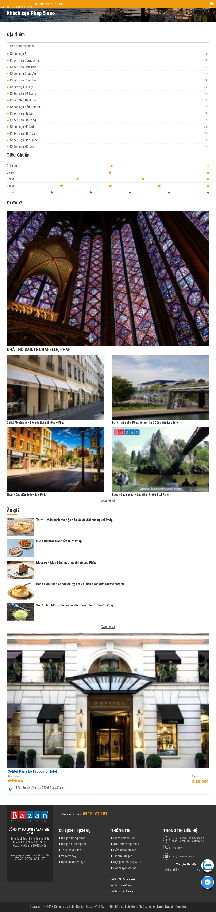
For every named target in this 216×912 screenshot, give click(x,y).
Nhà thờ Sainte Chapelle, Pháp (39, 349)
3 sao (108, 179)
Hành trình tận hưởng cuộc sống (16, 7)
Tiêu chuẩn (14, 776)
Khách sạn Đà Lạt (21, 87)
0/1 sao (108, 166)
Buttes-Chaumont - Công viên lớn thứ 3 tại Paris (140, 494)
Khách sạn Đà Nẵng (23, 94)
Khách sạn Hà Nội (22, 127)
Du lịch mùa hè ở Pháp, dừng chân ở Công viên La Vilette (145, 422)
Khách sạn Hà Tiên (22, 134)
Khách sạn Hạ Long (23, 120)
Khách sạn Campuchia (25, 60)
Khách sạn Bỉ (18, 54)
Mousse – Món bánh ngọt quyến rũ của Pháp (66, 563)
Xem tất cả (108, 501)
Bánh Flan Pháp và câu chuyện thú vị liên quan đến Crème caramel (81, 584)
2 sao (108, 172)
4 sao (108, 186)
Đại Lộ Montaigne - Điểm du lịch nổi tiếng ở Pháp (35, 422)
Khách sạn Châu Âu (23, 74)
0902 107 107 (179, 847)
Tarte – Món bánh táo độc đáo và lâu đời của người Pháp (74, 520)
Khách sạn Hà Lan (22, 113)
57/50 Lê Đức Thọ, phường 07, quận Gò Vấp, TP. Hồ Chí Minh (188, 839)
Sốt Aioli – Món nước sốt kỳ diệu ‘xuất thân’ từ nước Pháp (75, 605)
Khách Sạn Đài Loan (23, 100)
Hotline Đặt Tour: (72, 814)
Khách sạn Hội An (22, 147)
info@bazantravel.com (184, 856)
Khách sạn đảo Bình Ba (25, 107)
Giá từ (194, 776)
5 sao (108, 192)
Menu (211, 7)
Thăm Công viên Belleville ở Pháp (26, 494)
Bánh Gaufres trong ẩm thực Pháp (59, 541)
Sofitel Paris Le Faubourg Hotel (32, 771)
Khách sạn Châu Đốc (24, 80)
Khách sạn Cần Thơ (23, 67)
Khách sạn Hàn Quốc (24, 140)
